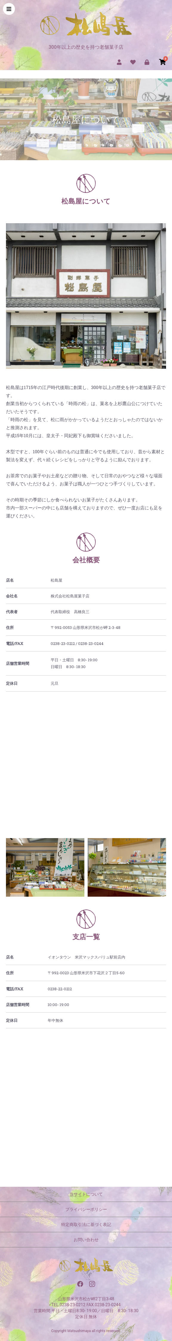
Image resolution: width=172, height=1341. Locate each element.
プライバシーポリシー (86, 1209)
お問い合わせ (86, 1239)
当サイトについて (86, 1194)
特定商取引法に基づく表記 (86, 1224)
